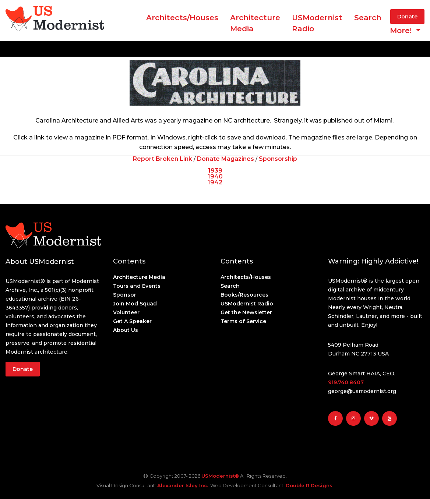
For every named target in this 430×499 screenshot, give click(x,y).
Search (367, 17)
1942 (215, 182)
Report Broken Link (162, 158)
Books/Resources (244, 294)
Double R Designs (309, 485)
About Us (125, 330)
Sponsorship (278, 158)
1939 (215, 170)
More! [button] (402, 30)
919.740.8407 (346, 382)
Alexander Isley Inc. (182, 485)
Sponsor (124, 294)
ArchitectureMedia (255, 23)
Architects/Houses (182, 17)
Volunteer (126, 312)
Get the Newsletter (246, 312)
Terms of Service (243, 321)
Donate (407, 16)
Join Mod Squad (135, 303)
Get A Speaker (132, 321)
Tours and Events (137, 286)
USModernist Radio (317, 23)
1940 (215, 176)
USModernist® (220, 476)
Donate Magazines (225, 158)
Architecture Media (139, 277)
